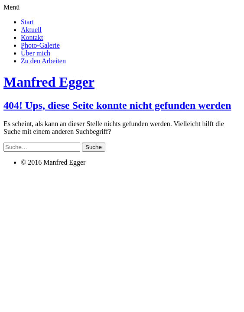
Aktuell (31, 29)
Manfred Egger (48, 82)
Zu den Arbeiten (43, 61)
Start (27, 22)
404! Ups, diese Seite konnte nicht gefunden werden (117, 105)
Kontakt (32, 37)
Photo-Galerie (40, 45)
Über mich (35, 53)
